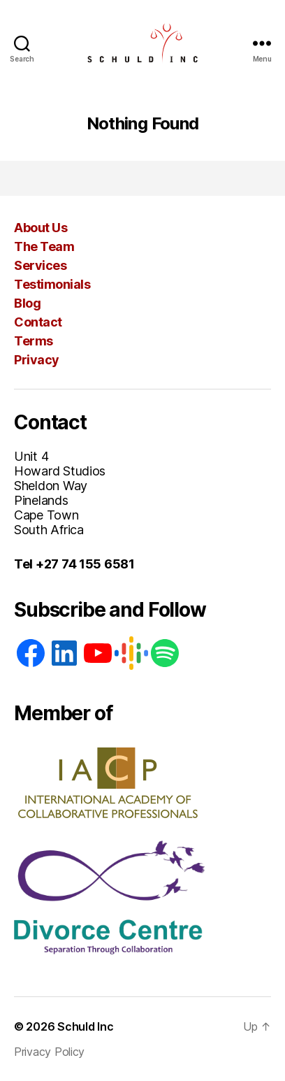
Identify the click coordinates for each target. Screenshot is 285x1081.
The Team (44, 246)
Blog (27, 303)
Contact (38, 322)
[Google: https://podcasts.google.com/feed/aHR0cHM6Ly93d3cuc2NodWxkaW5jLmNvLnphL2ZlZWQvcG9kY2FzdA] (131, 653)
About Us (40, 227)
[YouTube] (98, 653)
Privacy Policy (49, 1052)
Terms (33, 341)
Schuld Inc (85, 1026)
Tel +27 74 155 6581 (74, 564)
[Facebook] (31, 653)
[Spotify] (165, 653)
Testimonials (52, 284)
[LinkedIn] (64, 653)
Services (40, 265)
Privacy (36, 359)
